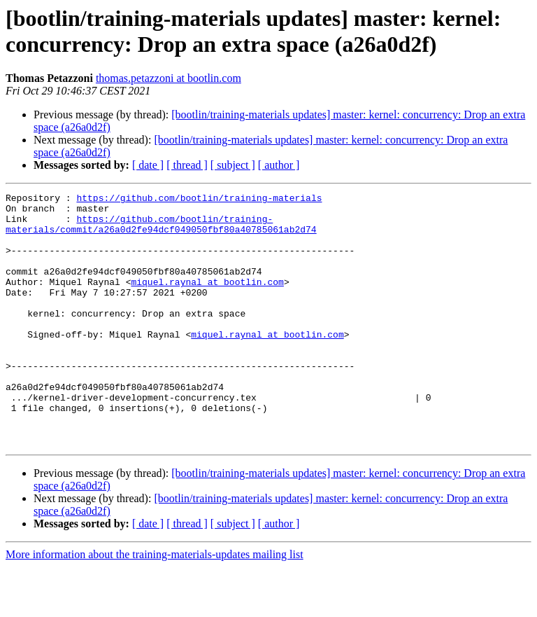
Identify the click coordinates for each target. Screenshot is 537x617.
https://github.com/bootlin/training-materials (199, 199)
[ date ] (148, 165)
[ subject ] (232, 165)
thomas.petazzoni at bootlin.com (168, 78)
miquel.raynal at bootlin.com (207, 300)
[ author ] (279, 165)
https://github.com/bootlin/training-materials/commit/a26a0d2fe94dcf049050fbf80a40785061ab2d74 (161, 231)
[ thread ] (187, 165)
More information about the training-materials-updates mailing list (154, 605)
